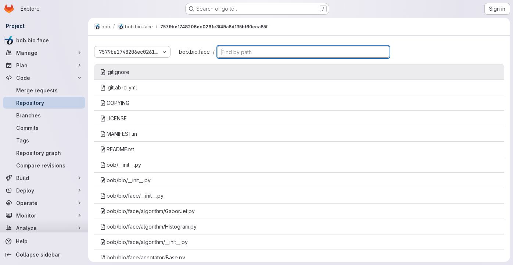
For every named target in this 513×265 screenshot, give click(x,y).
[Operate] (44, 203)
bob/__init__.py (120, 165)
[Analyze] (44, 228)
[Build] (44, 178)
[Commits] (44, 128)
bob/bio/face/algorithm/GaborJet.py (147, 211)
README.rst (117, 149)
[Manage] (44, 53)
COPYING (114, 103)
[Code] (44, 78)
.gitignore (114, 72)
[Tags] (44, 140)
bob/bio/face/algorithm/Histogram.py (148, 226)
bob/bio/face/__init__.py (132, 195)
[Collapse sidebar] (44, 255)
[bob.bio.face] (44, 40)
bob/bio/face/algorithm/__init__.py (144, 242)
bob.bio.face (194, 52)
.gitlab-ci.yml (118, 87)
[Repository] (44, 103)
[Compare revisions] (44, 165)
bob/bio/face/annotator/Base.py (142, 257)
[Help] (44, 241)
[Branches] (44, 115)
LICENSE (113, 118)
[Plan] (44, 65)
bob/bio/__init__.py (125, 180)
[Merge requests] (44, 90)
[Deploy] (44, 190)
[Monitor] (44, 215)
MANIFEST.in (118, 134)
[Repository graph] (44, 153)
